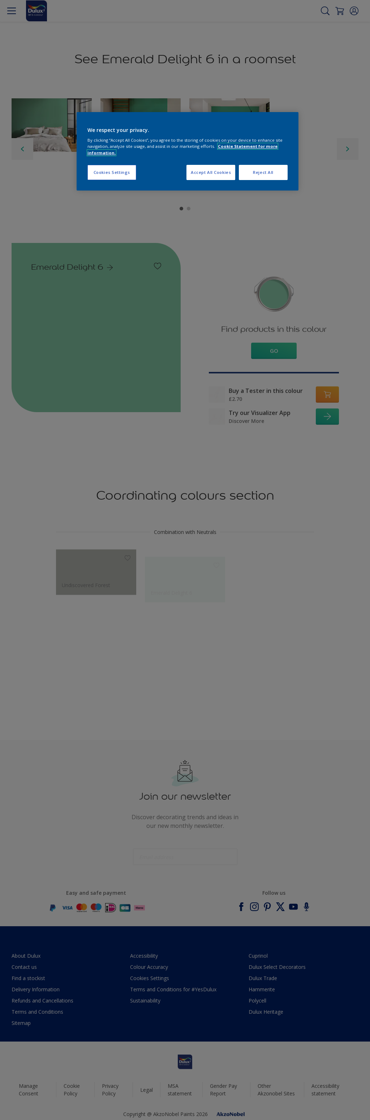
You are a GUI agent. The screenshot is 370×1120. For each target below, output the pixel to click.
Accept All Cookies (211, 172)
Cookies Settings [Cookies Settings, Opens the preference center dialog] (112, 172)
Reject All (263, 172)
